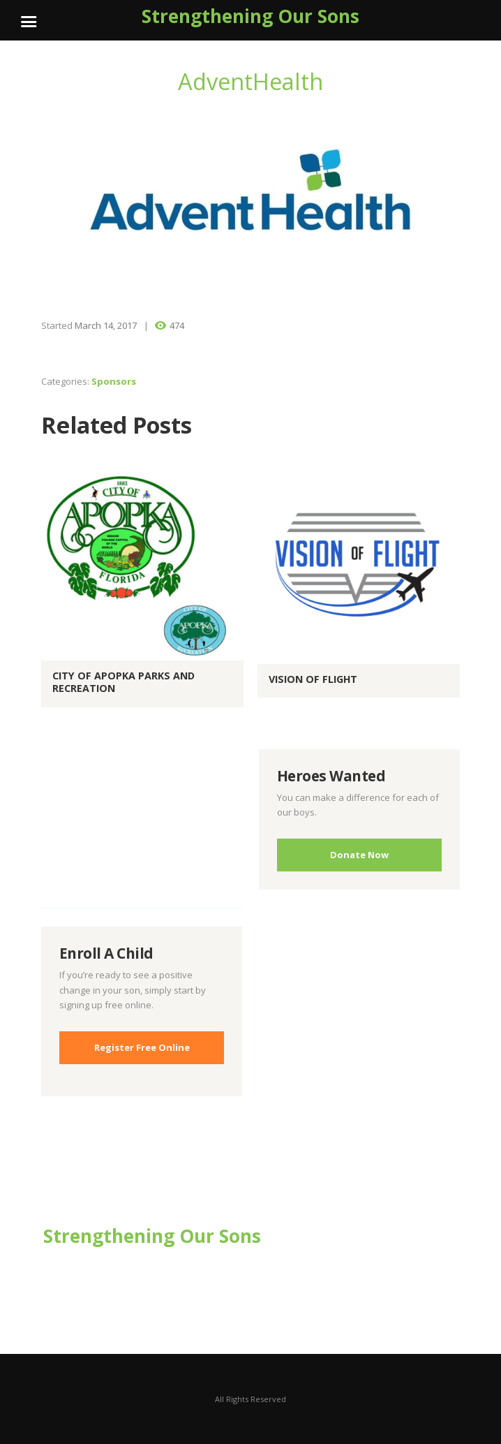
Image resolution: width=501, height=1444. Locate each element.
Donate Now (359, 854)
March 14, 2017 (106, 325)
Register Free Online (142, 1047)
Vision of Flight (313, 679)
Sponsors (113, 381)
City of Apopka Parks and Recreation (123, 682)
